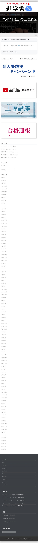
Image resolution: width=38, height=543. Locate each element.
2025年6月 (3, 203)
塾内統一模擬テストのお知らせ (8, 157)
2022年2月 (3, 317)
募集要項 (4, 471)
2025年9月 (3, 194)
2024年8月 (3, 232)
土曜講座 (4, 479)
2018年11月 (4, 426)
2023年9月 (3, 263)
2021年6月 (3, 340)
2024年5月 (3, 240)
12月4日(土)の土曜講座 (7, 59)
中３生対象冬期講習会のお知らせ (28, 59)
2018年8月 (3, 435)
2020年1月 (3, 389)
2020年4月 (3, 380)
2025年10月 (4, 191)
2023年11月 (4, 257)
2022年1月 (3, 320)
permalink (14, 52)
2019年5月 (3, 412)
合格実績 (4, 476)
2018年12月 (4, 423)
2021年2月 (3, 352)
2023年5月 (3, 274)
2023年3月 (3, 280)
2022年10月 (4, 294)
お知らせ (4, 465)
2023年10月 (4, 260)
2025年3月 (3, 211)
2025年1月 (3, 217)
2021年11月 (4, 326)
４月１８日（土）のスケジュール (9, 154)
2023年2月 (3, 283)
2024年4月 (3, 243)
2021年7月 (3, 337)
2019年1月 (3, 420)
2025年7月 (3, 200)
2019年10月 (4, 398)
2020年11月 (4, 360)
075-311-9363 (12, 515)
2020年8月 (3, 369)
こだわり (4, 468)
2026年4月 (3, 177)
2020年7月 (3, 372)
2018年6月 (3, 440)
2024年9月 (3, 229)
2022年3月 (3, 314)
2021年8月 (3, 335)
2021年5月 (3, 343)
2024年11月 (4, 223)
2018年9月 (3, 432)
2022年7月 (3, 303)
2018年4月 (3, 443)
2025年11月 (4, 189)
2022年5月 (3, 309)
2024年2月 (3, 249)
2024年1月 (3, 252)
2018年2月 (3, 449)
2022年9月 (3, 297)
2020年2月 (3, 386)
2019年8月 (3, 403)
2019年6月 (3, 409)
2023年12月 (4, 254)
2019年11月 (4, 395)
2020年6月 (3, 375)
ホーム (3, 462)
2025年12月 (4, 186)
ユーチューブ (5, 482)
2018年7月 (3, 438)
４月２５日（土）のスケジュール (9, 152)
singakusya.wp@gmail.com (21, 39)
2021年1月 (3, 355)
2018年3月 (3, 446)
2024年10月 (4, 226)
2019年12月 (4, 392)
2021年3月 (3, 349)
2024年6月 (3, 237)
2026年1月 (3, 183)
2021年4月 (3, 346)
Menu (19, 35)
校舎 (3, 473)
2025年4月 (3, 209)
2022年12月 (4, 289)
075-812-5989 (12, 522)
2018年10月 (4, 429)
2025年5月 (3, 206)
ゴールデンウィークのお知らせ (8, 146)
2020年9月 (3, 366)
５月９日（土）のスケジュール (8, 149)
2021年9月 (3, 332)
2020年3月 (3, 383)
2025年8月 (3, 197)
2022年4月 (3, 312)
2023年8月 (3, 266)
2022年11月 (4, 292)
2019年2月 (3, 417)
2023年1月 (3, 286)
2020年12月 (4, 357)
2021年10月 (4, 329)
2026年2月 (3, 180)
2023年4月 (3, 277)
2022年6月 (3, 306)
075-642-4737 (12, 518)
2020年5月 (3, 377)
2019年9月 (3, 400)
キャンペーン (5, 485)
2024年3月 (3, 246)
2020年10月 (4, 363)
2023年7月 (3, 269)
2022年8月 (3, 300)
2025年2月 (3, 214)
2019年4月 (3, 415)
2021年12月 (4, 323)
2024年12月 (4, 220)
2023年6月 (3, 272)
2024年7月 (3, 234)
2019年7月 (3, 406)
